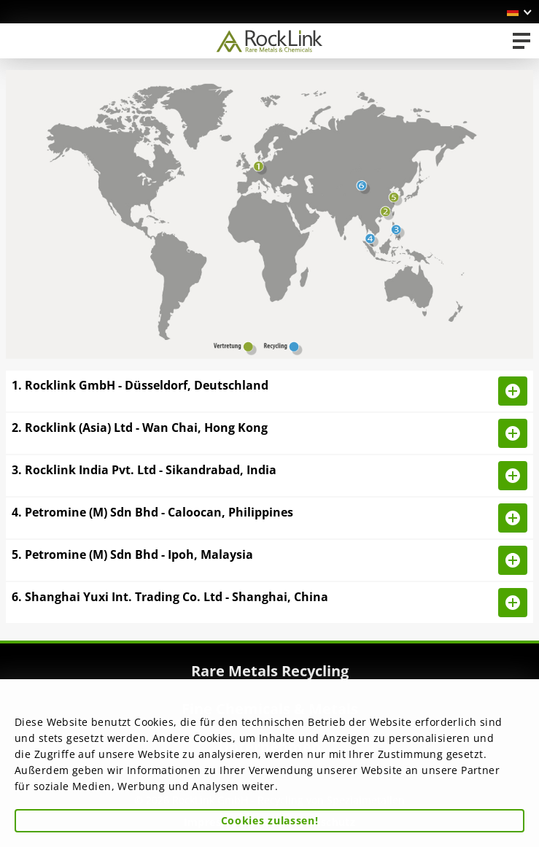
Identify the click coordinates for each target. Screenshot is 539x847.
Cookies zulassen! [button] (270, 820)
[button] (520, 11)
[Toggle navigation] (521, 41)
